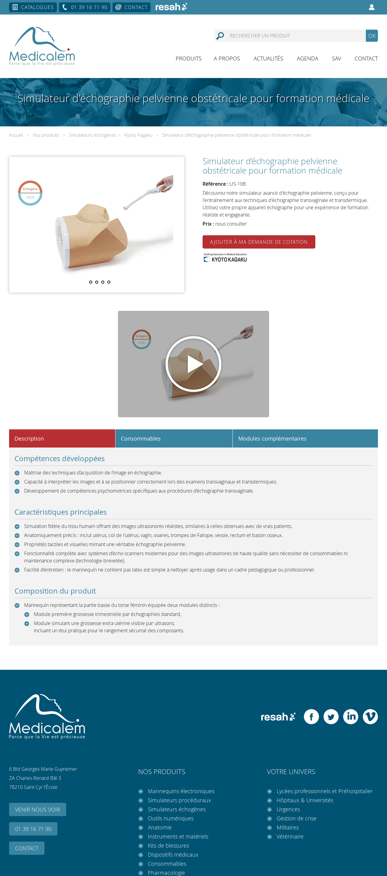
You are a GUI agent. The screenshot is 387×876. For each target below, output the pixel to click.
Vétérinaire (290, 836)
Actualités (268, 58)
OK (372, 35)
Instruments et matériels (178, 836)
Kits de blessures (168, 845)
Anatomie (160, 827)
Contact (136, 7)
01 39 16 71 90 (89, 7)
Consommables (167, 863)
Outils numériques (171, 818)
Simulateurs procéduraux (179, 800)
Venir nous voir (37, 809)
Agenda (307, 58)
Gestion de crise (297, 818)
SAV (336, 58)
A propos (227, 58)
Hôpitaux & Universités (305, 800)
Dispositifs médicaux (173, 854)
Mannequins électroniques (181, 791)
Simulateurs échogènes (92, 135)
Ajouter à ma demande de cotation (259, 242)
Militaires (288, 827)
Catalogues (37, 7)
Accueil (16, 135)
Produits (189, 58)
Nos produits (46, 135)
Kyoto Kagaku (138, 135)
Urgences (288, 809)
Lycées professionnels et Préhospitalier (325, 791)
